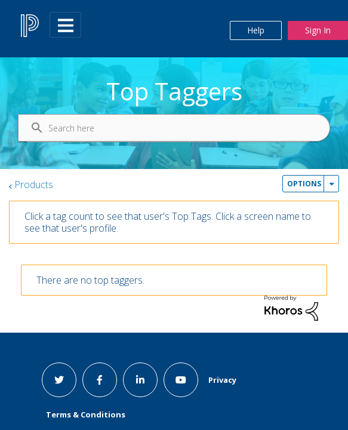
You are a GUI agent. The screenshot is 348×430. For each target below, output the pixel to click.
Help (255, 30)
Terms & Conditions (85, 414)
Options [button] (304, 184)
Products (33, 184)
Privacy (222, 379)
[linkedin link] (140, 380)
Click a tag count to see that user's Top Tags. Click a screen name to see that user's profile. (167, 222)
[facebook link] (99, 380)
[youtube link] (181, 380)
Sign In (318, 30)
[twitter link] (59, 380)
